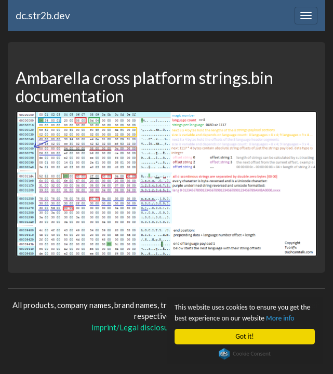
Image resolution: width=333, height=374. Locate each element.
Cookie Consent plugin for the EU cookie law (245, 353)
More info (280, 318)
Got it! (244, 336)
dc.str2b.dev (43, 15)
